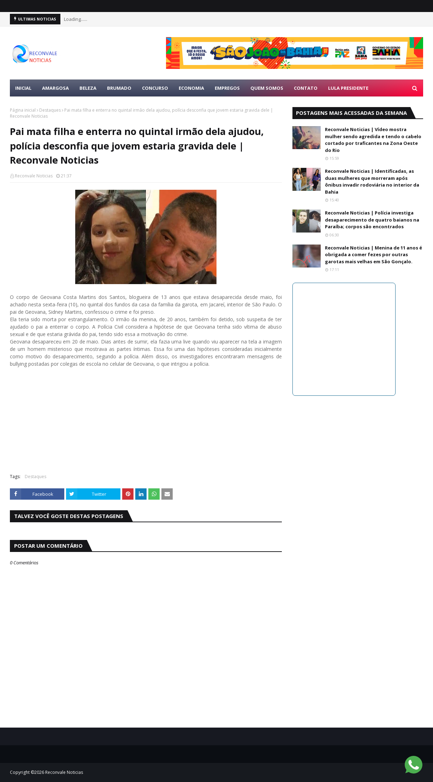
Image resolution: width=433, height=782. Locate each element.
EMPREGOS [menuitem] (227, 88)
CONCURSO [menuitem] (155, 88)
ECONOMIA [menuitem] (191, 88)
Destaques (50, 110)
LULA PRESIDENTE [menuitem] (348, 88)
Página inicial (23, 110)
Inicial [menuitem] (23, 88)
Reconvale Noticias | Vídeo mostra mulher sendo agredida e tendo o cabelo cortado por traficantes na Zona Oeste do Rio (373, 139)
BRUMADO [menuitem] (119, 88)
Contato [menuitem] (306, 88)
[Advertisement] (146, 417)
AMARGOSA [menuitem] (55, 88)
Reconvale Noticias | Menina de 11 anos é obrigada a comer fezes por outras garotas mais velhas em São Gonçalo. (373, 255)
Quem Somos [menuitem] (266, 88)
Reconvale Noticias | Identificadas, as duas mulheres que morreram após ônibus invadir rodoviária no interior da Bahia (372, 181)
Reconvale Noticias (34, 176)
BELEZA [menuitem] (87, 88)
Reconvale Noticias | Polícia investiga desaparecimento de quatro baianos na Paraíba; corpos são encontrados (372, 220)
